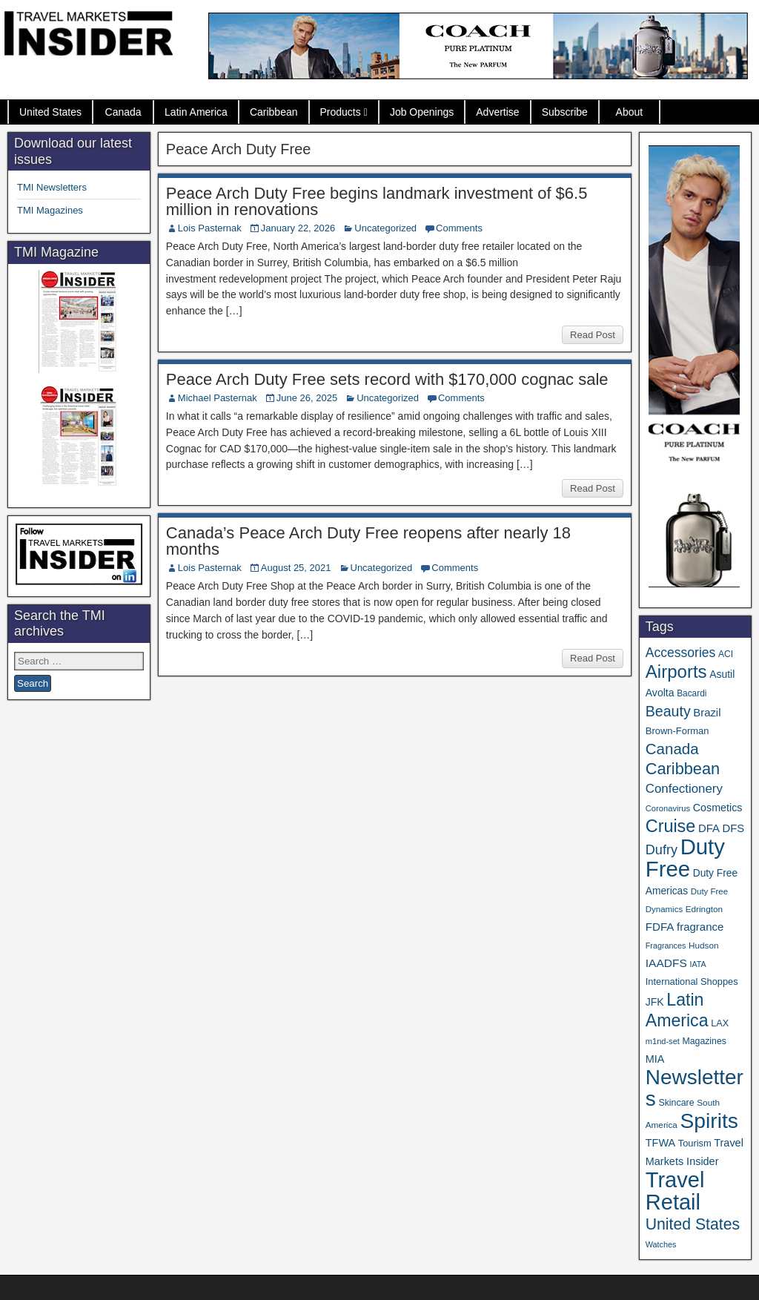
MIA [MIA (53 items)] (655, 1059)
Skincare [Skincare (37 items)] (676, 1103)
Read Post (592, 334)
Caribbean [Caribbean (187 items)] (683, 768)
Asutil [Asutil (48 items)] (722, 674)
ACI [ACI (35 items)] (725, 654)
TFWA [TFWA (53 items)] (660, 1143)
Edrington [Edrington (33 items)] (704, 909)
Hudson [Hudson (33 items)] (703, 945)
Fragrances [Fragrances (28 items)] (666, 945)
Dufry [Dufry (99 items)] (661, 849)
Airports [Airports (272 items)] (676, 671)
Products (340, 112)
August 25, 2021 (296, 567)
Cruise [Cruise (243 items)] (671, 826)
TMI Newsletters (52, 187)
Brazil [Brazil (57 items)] (706, 713)
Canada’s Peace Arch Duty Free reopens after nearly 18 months (368, 541)
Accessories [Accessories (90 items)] (681, 652)
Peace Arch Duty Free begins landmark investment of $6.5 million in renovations (377, 201)
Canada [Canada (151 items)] (672, 748)
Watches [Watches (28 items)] (661, 1244)
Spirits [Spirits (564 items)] (709, 1120)
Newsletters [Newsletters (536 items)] (694, 1088)
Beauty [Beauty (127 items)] (668, 711)
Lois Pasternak (210, 228)
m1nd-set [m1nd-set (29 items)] (663, 1041)
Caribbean (274, 112)
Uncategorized (385, 228)
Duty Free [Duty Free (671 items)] (685, 857)
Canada (123, 112)
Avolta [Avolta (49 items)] (660, 693)
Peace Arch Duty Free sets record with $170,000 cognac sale (387, 379)
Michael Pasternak (217, 397)
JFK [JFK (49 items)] (655, 1002)
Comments (459, 228)
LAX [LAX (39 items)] (720, 1023)
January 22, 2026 (298, 228)
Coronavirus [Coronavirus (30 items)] (668, 808)
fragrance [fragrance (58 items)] (700, 926)
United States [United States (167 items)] (693, 1224)
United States (50, 112)
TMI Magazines (50, 210)
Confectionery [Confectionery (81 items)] (684, 789)
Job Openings (422, 112)
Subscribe (565, 112)
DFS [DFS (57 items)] (733, 828)
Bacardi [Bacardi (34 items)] (691, 693)
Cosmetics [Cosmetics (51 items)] (718, 808)
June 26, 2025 (306, 397)
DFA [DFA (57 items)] (709, 828)
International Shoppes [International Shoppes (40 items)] (692, 981)
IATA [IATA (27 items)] (697, 964)
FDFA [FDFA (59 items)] (660, 926)
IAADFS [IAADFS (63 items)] (666, 963)
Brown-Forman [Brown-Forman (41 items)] (677, 730)
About (629, 112)
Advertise (497, 112)
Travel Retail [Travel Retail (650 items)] (675, 1191)
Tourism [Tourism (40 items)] (695, 1143)
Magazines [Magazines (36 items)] (704, 1041)
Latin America (196, 112)
